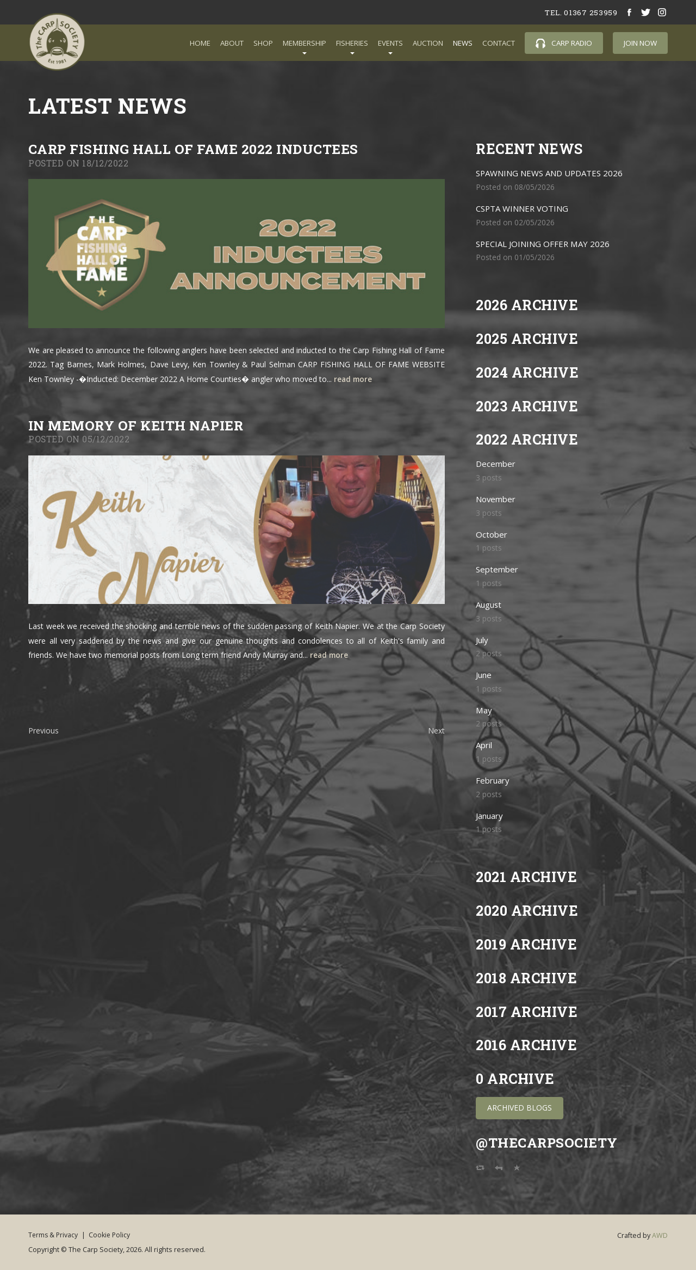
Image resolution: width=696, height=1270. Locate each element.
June (484, 675)
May (484, 710)
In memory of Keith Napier (139, 425)
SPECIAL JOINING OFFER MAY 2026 (545, 244)
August (490, 605)
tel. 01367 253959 (580, 12)
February (494, 780)
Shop (263, 43)
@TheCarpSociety (548, 1142)
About (232, 43)
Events (390, 43)
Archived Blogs (519, 1107)
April (485, 745)
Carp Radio (564, 43)
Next (436, 730)
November (497, 499)
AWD (660, 1235)
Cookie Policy (115, 1234)
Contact (498, 43)
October (492, 534)
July (482, 640)
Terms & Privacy (53, 1234)
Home (200, 43)
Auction (428, 43)
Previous (43, 730)
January (490, 816)
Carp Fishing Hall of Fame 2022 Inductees (196, 149)
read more (354, 379)
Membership (304, 43)
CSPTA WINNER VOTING (524, 208)
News (463, 43)
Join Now (640, 43)
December (496, 464)
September (498, 569)
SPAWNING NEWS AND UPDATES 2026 (552, 173)
